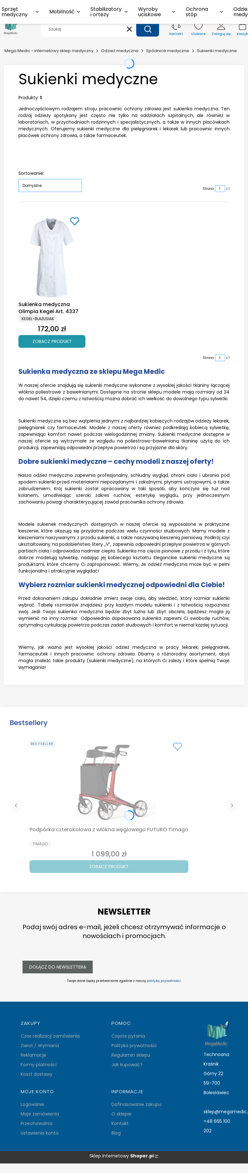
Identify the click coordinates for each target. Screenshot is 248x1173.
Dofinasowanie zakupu (136, 1104)
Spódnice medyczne (167, 51)
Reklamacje (33, 1055)
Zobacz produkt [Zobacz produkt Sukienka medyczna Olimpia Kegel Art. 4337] (52, 341)
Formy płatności (39, 1064)
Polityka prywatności (134, 1045)
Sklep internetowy (122, 1156)
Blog (116, 1133)
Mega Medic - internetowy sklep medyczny (48, 51)
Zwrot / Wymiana (40, 1045)
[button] (147, 29)
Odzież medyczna (119, 51)
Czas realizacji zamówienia (50, 1036)
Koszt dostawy (36, 1074)
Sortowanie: (31, 173)
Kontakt (120, 1123)
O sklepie (121, 1114)
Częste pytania (128, 1036)
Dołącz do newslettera (57, 967)
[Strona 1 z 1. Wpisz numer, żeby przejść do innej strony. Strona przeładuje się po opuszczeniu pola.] (220, 188)
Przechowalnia (36, 1123)
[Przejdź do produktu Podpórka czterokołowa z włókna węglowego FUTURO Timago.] (109, 781)
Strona (208, 188)
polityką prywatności (164, 980)
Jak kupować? (127, 1064)
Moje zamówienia (40, 1114)
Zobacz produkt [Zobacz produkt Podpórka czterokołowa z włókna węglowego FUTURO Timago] (109, 866)
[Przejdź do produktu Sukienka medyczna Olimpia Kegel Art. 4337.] (51, 256)
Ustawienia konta (39, 1133)
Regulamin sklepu (130, 1055)
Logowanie (32, 1104)
